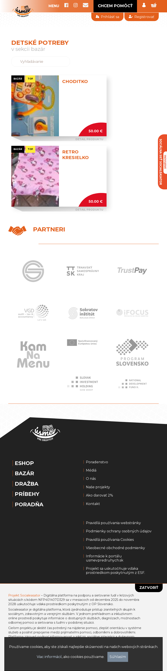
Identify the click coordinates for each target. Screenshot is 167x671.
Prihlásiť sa (107, 17)
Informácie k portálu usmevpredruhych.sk (104, 558)
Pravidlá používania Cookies (110, 540)
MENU (53, 6)
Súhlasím (118, 657)
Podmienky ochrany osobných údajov (119, 531)
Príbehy (27, 494)
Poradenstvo (97, 462)
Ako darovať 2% (99, 495)
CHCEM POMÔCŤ (115, 5)
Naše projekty (98, 487)
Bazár (24, 473)
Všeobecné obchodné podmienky (115, 548)
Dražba (26, 484)
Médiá (91, 470)
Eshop (24, 463)
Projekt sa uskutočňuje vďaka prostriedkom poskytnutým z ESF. (115, 571)
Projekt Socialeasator (24, 595)
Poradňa (29, 505)
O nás (91, 479)
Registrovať (141, 17)
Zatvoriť (148, 588)
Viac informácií (49, 657)
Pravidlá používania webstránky (113, 523)
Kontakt (93, 504)
